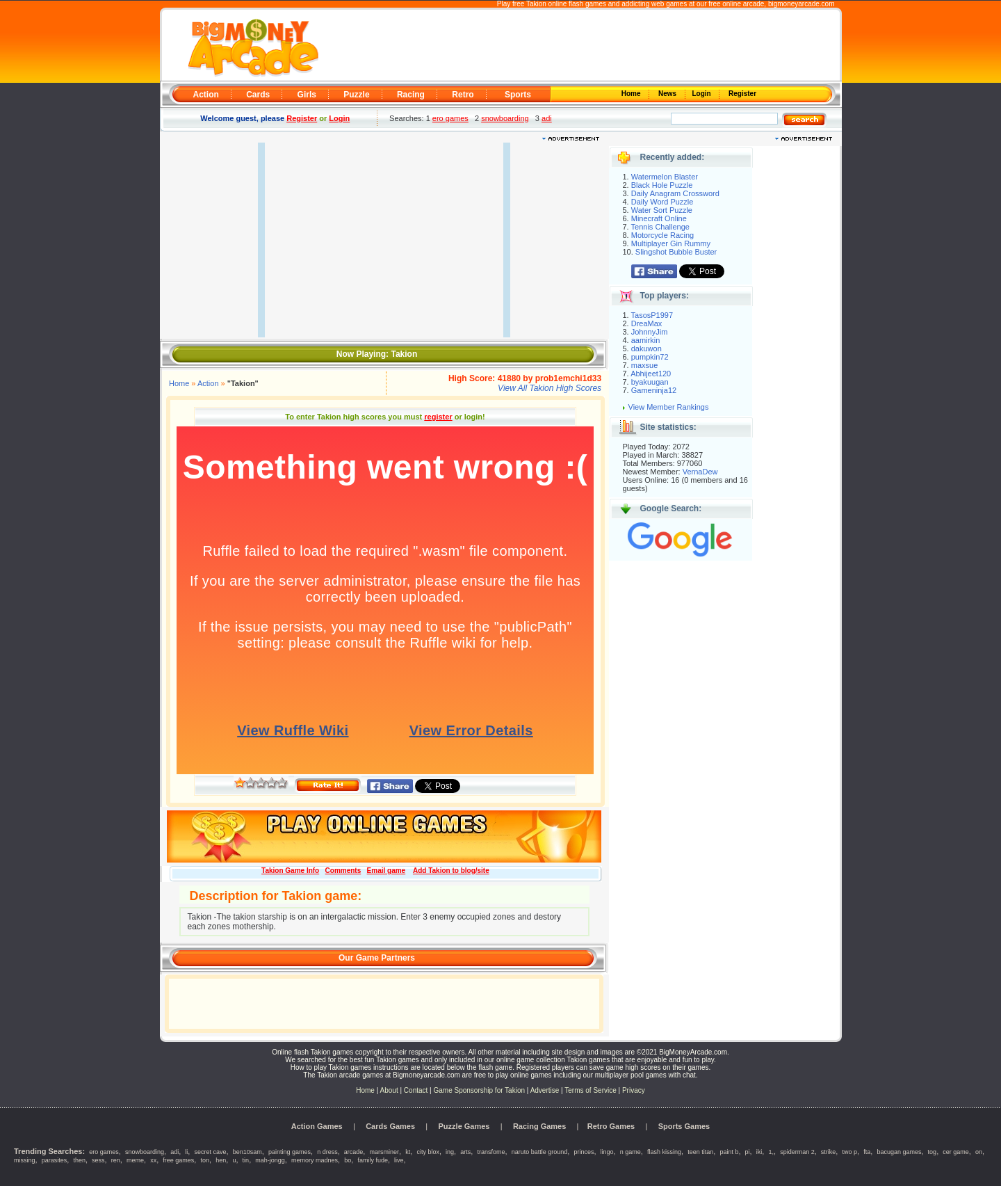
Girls (307, 94)
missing (24, 1160)
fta (866, 1151)
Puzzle (356, 94)
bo (347, 1160)
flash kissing (664, 1151)
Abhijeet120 (650, 373)
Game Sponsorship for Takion (479, 1090)
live (399, 1160)
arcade (354, 1151)
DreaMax (646, 323)
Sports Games (684, 1126)
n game (630, 1151)
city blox (427, 1151)
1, (771, 1151)
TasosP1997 (652, 315)
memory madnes (314, 1160)
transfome (491, 1151)
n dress (327, 1151)
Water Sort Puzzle (661, 210)
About (389, 1090)
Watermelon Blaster (664, 177)
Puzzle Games (464, 1126)
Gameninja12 (653, 390)
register (438, 416)
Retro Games (611, 1126)
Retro (462, 94)
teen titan (700, 1151)
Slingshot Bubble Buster (676, 252)
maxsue (644, 365)
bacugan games (899, 1151)
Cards (258, 94)
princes (583, 1151)
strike (828, 1151)
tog (932, 1151)
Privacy (633, 1090)
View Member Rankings (668, 407)
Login (702, 93)
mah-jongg (270, 1160)
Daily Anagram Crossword (675, 193)
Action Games (317, 1126)
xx (153, 1160)
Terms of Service (591, 1090)
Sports (518, 94)
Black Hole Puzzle (662, 185)
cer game (956, 1151)
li (186, 1151)
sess (98, 1160)
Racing (411, 94)
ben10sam (247, 1151)
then (79, 1160)
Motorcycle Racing (662, 235)
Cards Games (390, 1126)
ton (205, 1160)
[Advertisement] (578, 46)
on (978, 1151)
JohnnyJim (649, 332)
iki (759, 1151)
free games (178, 1160)
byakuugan (650, 382)
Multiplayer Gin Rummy (670, 243)
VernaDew (700, 471)
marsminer (385, 1151)
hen (220, 1160)
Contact (416, 1090)
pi (747, 1151)
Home (631, 93)
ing (450, 1151)
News (668, 93)
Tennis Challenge (660, 227)
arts (465, 1151)
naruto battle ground (540, 1151)
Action (206, 94)
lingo (607, 1151)
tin (246, 1160)
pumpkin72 (650, 357)
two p (850, 1151)
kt (407, 1151)
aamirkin (645, 340)
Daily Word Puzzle (662, 202)
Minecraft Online (659, 218)
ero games (450, 118)
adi (547, 118)
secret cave (211, 1151)
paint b (728, 1151)
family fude (372, 1160)
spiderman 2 (797, 1151)
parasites (54, 1160)
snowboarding (505, 118)
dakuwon (646, 348)
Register (741, 93)
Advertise (545, 1090)
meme (135, 1160)
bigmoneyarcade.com (801, 4)
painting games (289, 1151)
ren (115, 1160)
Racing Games (539, 1126)
